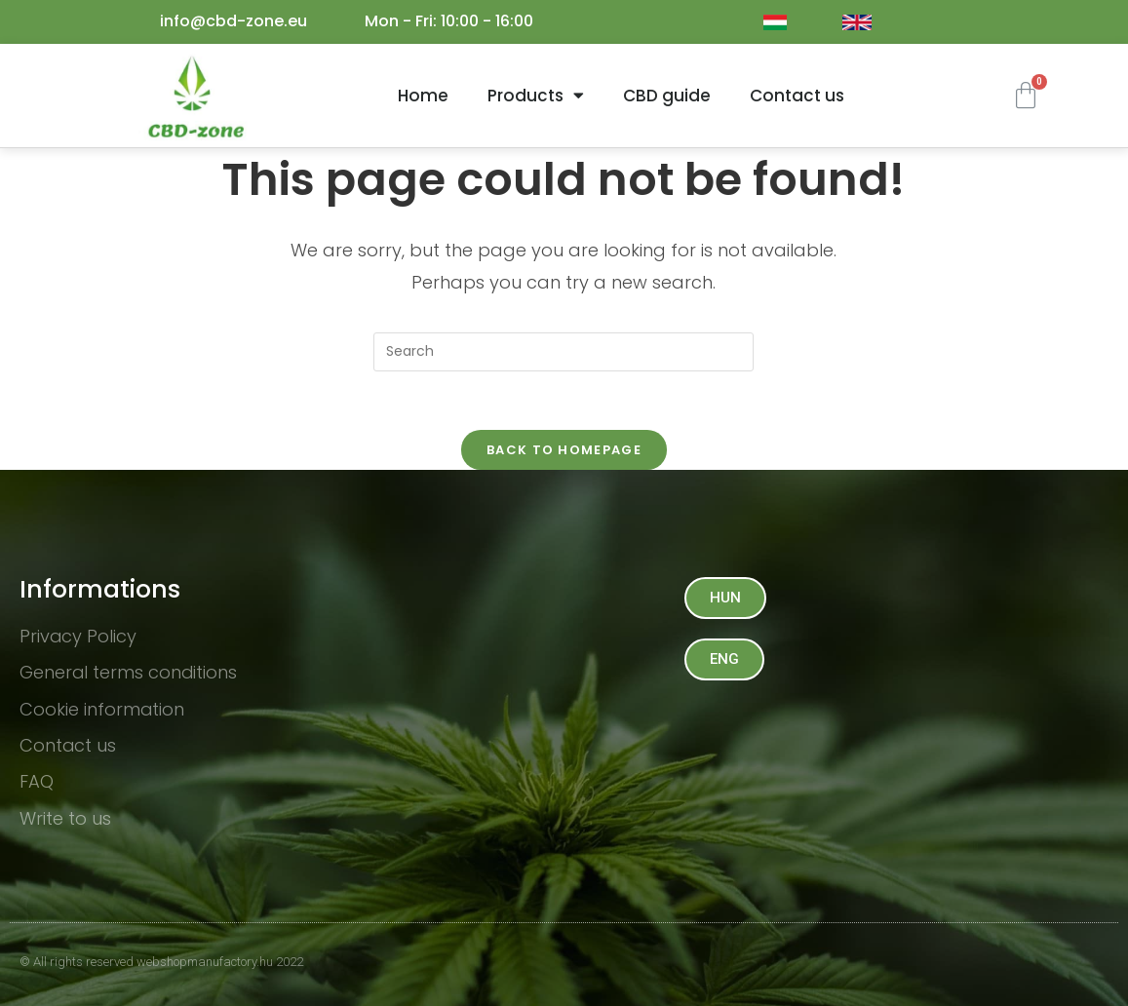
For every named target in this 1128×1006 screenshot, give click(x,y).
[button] (725, 598)
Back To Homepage (564, 450)
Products (535, 95)
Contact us (797, 95)
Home (423, 95)
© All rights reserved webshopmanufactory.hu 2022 (161, 961)
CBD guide (667, 95)
